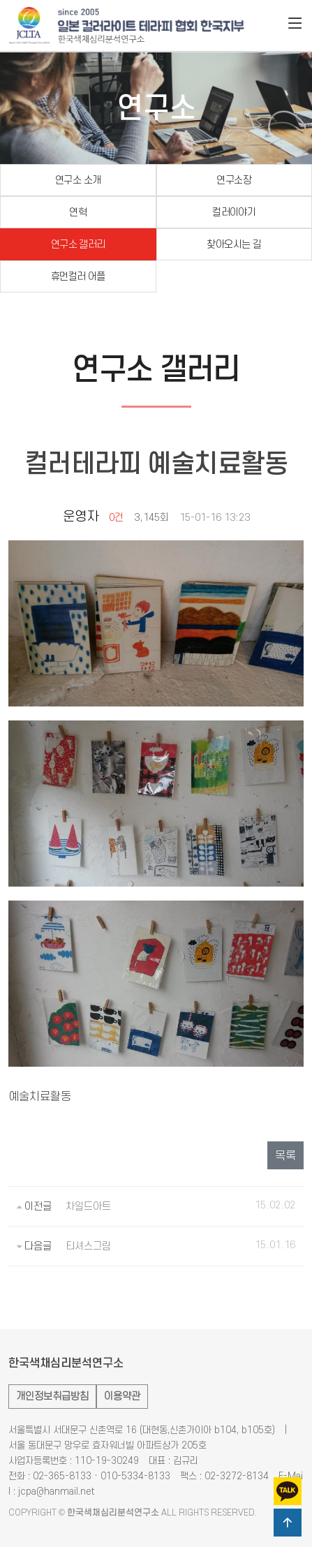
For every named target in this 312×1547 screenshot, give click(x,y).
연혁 (78, 213)
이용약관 (122, 1396)
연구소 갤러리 (78, 245)
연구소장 (233, 180)
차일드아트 (88, 1207)
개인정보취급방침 (52, 1396)
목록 (285, 1156)
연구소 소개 (78, 180)
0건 (116, 518)
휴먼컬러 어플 (78, 277)
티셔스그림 (88, 1246)
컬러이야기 (233, 213)
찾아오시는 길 (234, 245)
